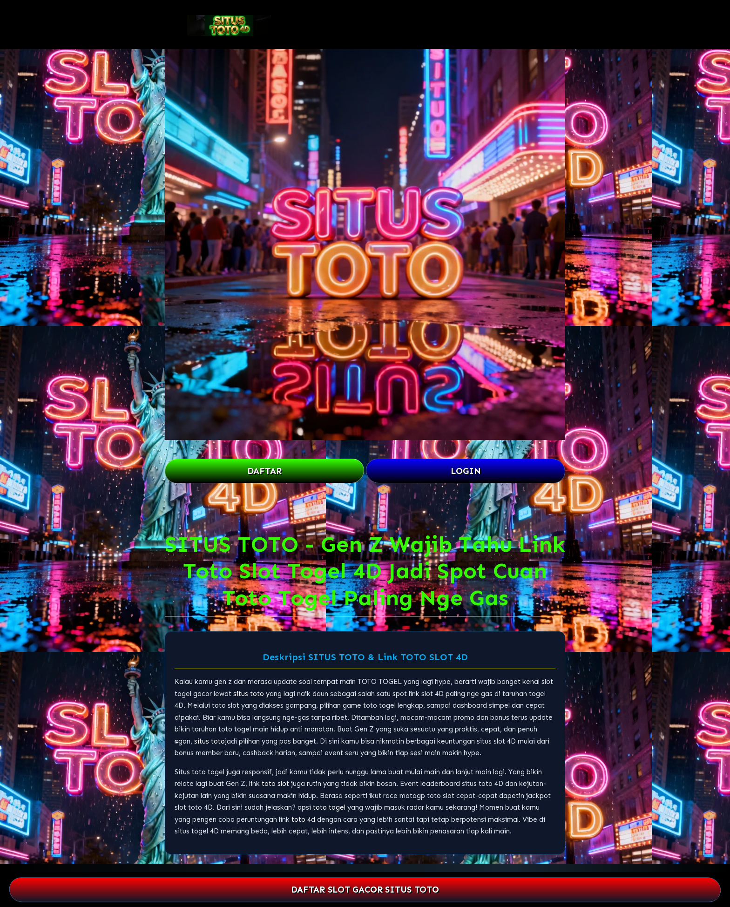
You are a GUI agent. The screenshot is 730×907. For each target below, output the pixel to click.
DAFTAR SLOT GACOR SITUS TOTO (365, 889)
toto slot (275, 783)
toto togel (329, 807)
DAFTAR (264, 471)
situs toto (248, 694)
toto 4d (303, 819)
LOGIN (466, 471)
